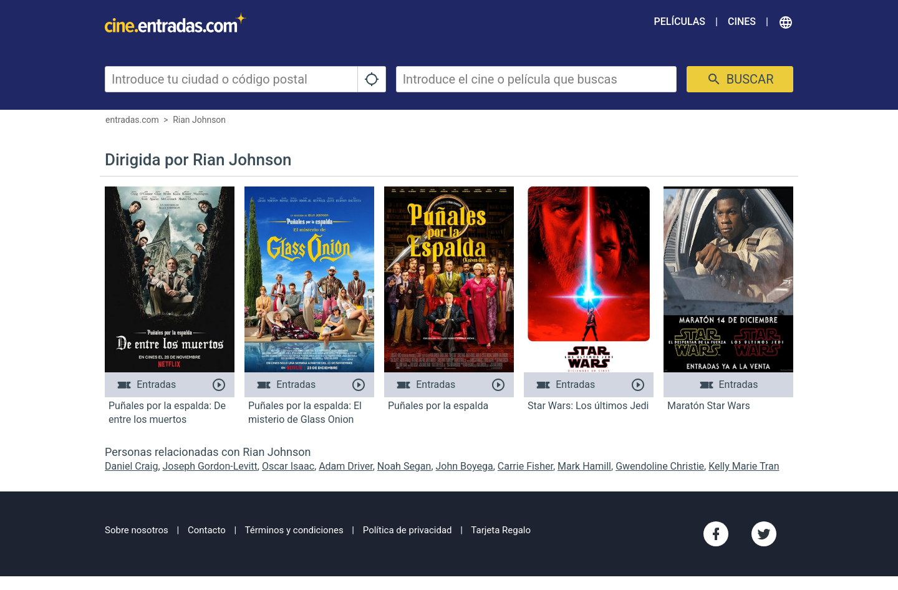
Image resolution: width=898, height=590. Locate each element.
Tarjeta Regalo (501, 530)
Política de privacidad (407, 530)
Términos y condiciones (294, 530)
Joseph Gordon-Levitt (210, 466)
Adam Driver (346, 466)
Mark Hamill (584, 466)
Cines (742, 21)
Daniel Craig (131, 466)
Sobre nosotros (136, 530)
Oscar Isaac (288, 466)
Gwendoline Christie (660, 466)
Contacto (207, 530)
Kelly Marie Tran (743, 466)
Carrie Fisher (525, 466)
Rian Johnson (199, 120)
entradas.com (132, 120)
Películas (679, 21)
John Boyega (464, 466)
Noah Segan (404, 466)
